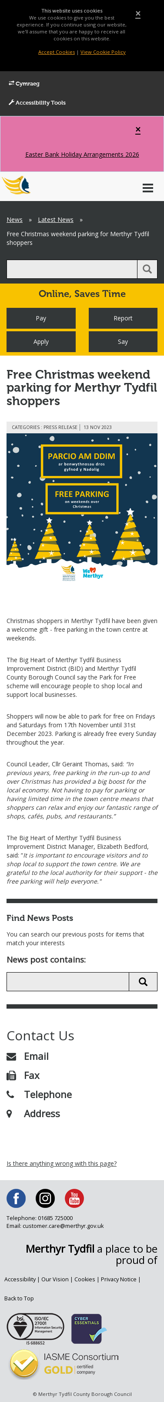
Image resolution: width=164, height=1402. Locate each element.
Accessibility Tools (37, 103)
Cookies (84, 1279)
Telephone (39, 1094)
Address (33, 1113)
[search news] (68, 981)
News (15, 219)
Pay (41, 318)
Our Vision (55, 1279)
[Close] (137, 13)
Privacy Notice (119, 1279)
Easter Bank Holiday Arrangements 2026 (82, 154)
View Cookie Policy (103, 52)
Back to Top (19, 1298)
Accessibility (20, 1279)
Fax (23, 1075)
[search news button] (143, 981)
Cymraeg (24, 84)
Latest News (56, 219)
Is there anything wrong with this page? (62, 1163)
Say (123, 341)
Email (28, 1055)
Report (123, 318)
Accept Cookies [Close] (56, 52)
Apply (41, 341)
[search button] (147, 269)
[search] (72, 269)
